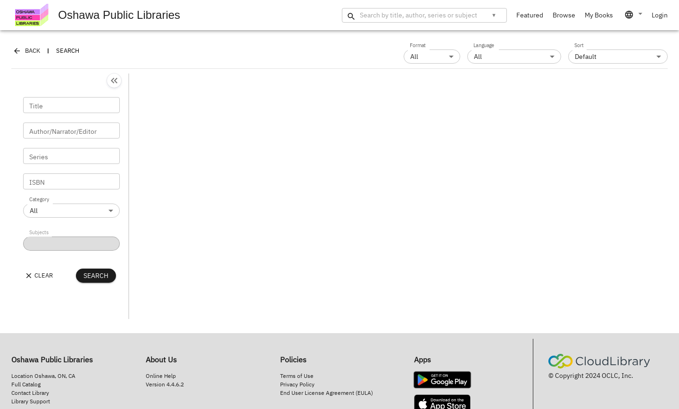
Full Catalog (26, 384)
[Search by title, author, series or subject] (420, 15)
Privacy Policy (297, 384)
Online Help (161, 375)
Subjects (39, 232)
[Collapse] (114, 81)
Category (39, 199)
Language (483, 45)
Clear (38, 276)
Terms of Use (297, 375)
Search (96, 276)
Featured (529, 15)
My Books (599, 15)
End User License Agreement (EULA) (326, 392)
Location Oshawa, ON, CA (43, 375)
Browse (564, 15)
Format (418, 45)
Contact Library (30, 392)
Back (26, 51)
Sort (579, 45)
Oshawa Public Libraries (97, 15)
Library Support (30, 401)
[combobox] (634, 14)
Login (660, 15)
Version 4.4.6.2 (165, 384)
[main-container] (339, 166)
